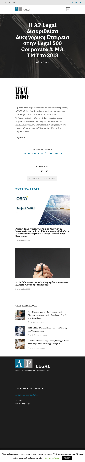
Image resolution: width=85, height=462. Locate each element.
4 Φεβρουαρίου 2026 (38, 335)
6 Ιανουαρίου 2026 (37, 348)
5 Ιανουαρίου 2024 (22, 240)
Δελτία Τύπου (43, 62)
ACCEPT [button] (67, 458)
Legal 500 (20, 137)
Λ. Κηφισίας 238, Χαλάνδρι (26, 395)
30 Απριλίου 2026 (37, 322)
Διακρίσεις (49, 178)
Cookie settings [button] (52, 457)
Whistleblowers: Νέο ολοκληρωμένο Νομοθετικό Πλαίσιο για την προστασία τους (41, 283)
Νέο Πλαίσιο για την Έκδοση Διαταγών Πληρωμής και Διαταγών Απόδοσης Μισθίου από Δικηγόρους (48, 315)
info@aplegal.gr (22, 403)
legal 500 (34, 178)
